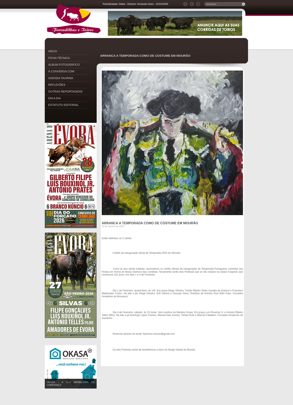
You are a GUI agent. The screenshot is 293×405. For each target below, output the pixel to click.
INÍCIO (52, 51)
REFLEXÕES (56, 84)
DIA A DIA (54, 98)
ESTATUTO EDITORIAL (63, 105)
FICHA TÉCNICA (59, 58)
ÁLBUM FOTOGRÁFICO (64, 64)
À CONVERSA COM (61, 71)
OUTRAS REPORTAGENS (65, 91)
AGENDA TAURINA (60, 78)
